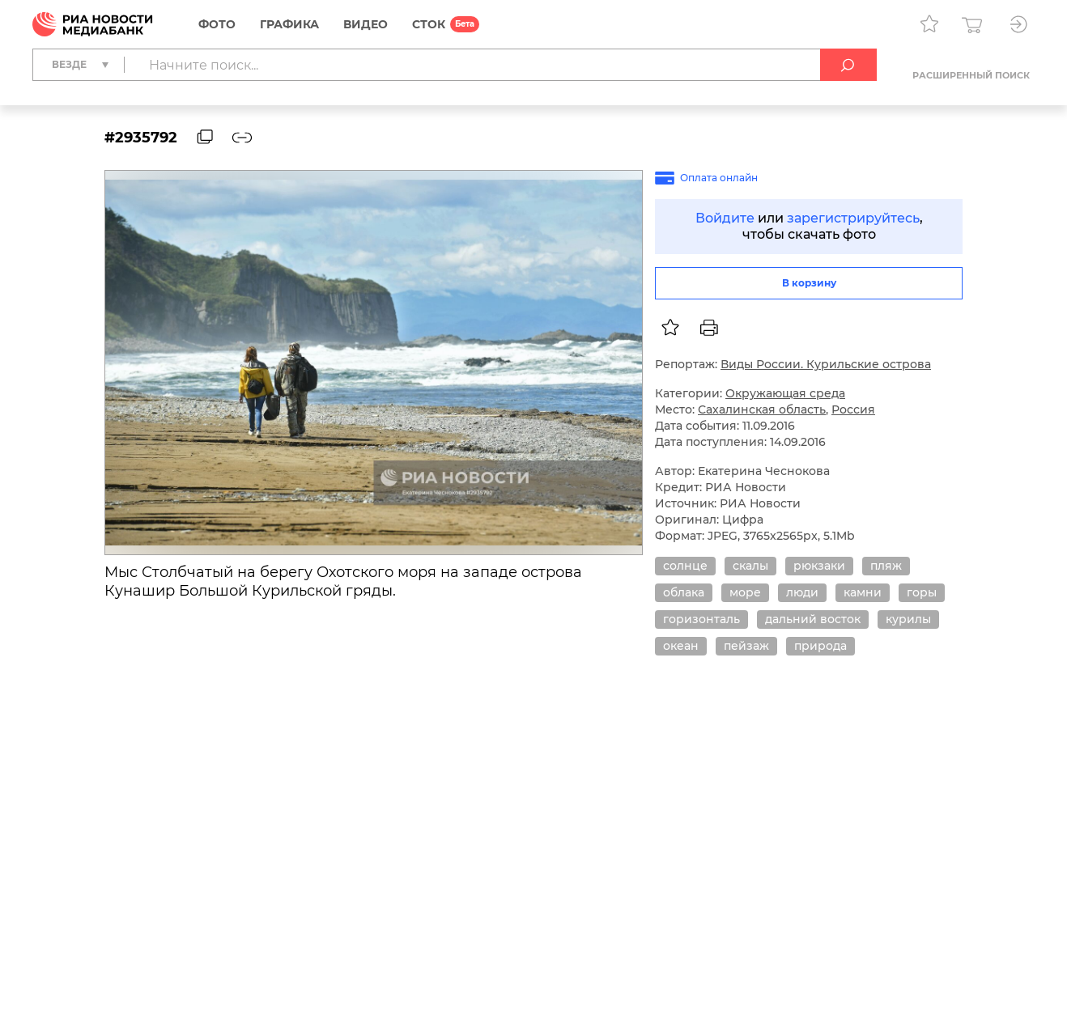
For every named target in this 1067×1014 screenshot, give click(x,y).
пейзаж (746, 646)
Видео (365, 24)
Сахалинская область (762, 409)
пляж (886, 565)
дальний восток (813, 619)
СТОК (428, 24)
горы (922, 592)
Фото (217, 24)
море (745, 592)
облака (683, 592)
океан (681, 646)
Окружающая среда (785, 393)
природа (820, 646)
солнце (685, 565)
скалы (750, 565)
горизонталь (701, 619)
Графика (289, 24)
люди (802, 592)
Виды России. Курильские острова (826, 364)
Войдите (725, 218)
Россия (853, 409)
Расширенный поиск (971, 75)
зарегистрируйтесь (853, 218)
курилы (908, 619)
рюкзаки (819, 565)
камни (863, 592)
